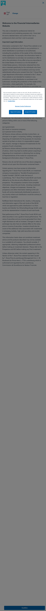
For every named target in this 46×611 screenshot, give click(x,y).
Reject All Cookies (16, 112)
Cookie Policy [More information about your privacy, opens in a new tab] (11, 101)
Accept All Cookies (30, 112)
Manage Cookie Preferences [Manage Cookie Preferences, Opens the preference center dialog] (23, 106)
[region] (23, 102)
